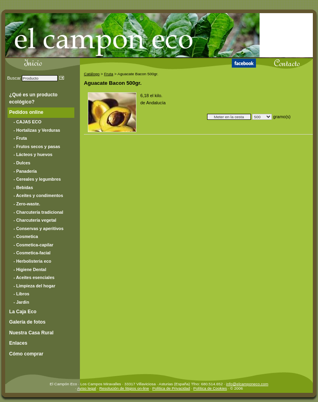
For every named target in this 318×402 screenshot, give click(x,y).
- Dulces (22, 162)
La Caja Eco (23, 311)
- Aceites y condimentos (38, 195)
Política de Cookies (210, 388)
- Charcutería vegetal (35, 220)
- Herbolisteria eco (32, 261)
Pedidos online (26, 112)
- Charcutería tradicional (38, 212)
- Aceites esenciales (34, 277)
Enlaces (18, 343)
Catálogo (92, 74)
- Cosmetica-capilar (33, 244)
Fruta (108, 74)
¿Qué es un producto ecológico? (33, 98)
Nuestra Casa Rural (31, 333)
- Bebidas (23, 187)
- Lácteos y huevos (33, 154)
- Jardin (21, 302)
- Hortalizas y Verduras (37, 130)
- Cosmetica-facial (32, 252)
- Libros (21, 293)
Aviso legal (86, 388)
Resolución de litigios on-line (124, 388)
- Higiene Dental (30, 269)
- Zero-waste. (27, 203)
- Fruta (20, 138)
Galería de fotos (27, 322)
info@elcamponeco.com (247, 384)
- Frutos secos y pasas (37, 146)
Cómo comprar (26, 354)
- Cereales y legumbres (37, 179)
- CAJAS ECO (27, 121)
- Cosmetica (26, 236)
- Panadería (25, 171)
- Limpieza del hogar (34, 285)
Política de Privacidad (171, 388)
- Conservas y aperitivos (39, 228)
